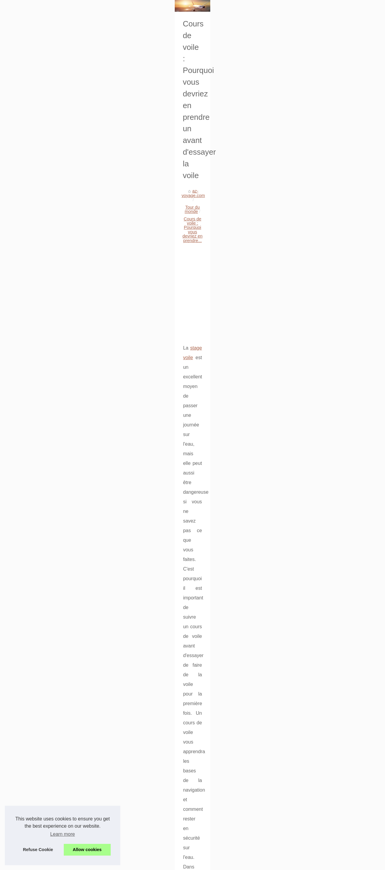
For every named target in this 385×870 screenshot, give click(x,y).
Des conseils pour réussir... (46, 494)
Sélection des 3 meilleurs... (45, 480)
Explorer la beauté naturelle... (48, 790)
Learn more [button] (62, 834)
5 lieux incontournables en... (46, 575)
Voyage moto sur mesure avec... (51, 750)
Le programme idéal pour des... (50, 467)
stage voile (124, 289)
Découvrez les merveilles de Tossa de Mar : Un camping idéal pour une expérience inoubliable (319, 556)
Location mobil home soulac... (48, 737)
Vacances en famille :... (42, 683)
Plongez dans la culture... (44, 535)
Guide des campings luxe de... (49, 346)
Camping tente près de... (43, 710)
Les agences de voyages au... (48, 359)
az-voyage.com (122, 182)
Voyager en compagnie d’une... (49, 601)
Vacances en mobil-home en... (49, 804)
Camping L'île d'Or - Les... (44, 454)
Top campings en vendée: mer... (50, 387)
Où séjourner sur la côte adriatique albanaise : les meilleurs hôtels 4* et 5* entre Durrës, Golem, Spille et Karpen (234, 590)
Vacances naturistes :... (42, 414)
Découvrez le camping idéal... (48, 697)
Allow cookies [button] (87, 849)
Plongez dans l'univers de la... (48, 763)
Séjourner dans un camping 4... (50, 427)
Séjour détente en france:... (46, 401)
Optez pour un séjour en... (44, 507)
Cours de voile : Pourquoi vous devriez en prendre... (227, 182)
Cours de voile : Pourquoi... (46, 656)
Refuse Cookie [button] (38, 849)
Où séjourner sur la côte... (44, 629)
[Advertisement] (237, 231)
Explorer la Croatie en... (42, 777)
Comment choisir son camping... (51, 561)
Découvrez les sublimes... (44, 333)
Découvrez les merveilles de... (48, 643)
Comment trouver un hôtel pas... (51, 440)
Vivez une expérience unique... (49, 548)
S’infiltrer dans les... (38, 588)
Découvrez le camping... (43, 723)
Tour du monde (157, 182)
